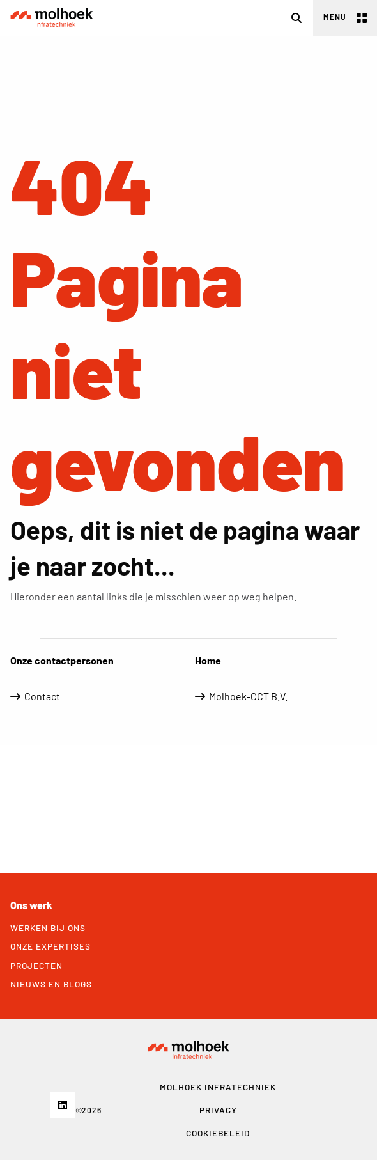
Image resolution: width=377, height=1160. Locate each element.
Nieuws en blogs (51, 984)
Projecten (36, 965)
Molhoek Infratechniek (51, 18)
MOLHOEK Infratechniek (218, 1086)
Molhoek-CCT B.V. (248, 696)
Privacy (218, 1109)
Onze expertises (50, 946)
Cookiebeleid (218, 1132)
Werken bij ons (48, 927)
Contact (42, 696)
